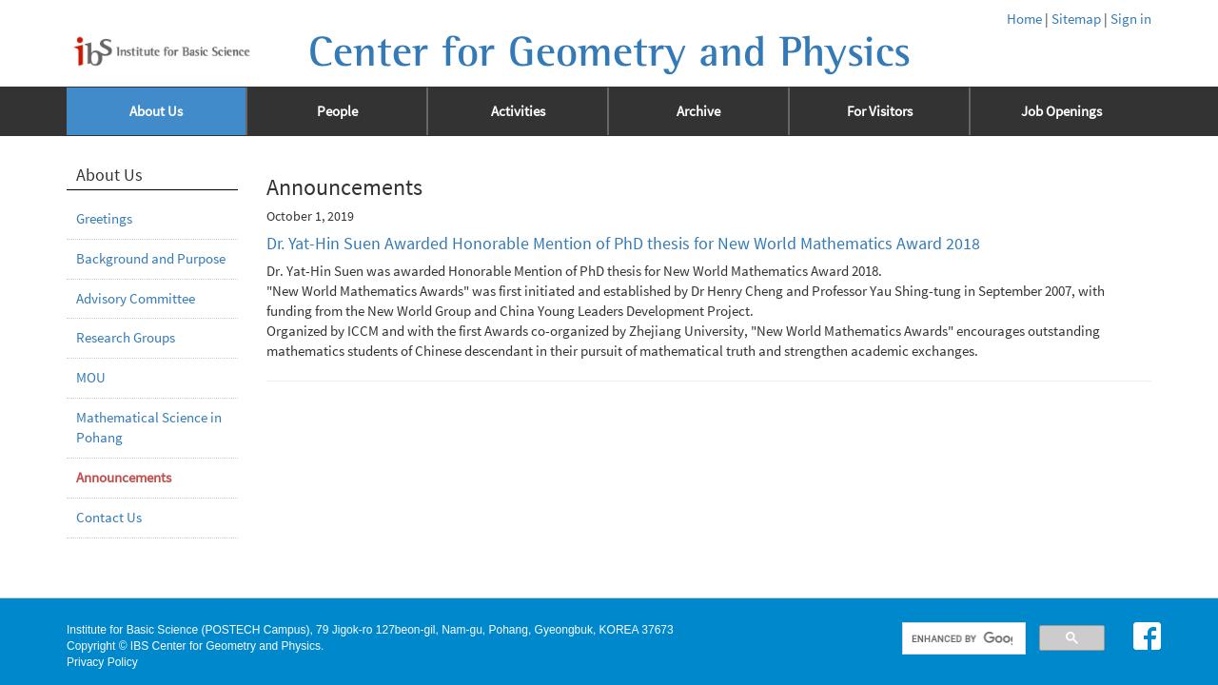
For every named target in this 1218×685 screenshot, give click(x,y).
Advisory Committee (135, 298)
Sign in (1130, 19)
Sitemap (1076, 19)
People (337, 111)
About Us (156, 111)
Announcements (123, 477)
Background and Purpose (151, 258)
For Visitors (880, 111)
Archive (698, 111)
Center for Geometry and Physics (609, 52)
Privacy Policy (102, 662)
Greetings (104, 218)
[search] (962, 638)
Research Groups (125, 337)
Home (1024, 19)
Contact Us (109, 517)
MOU (91, 377)
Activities (518, 111)
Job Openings (1061, 111)
